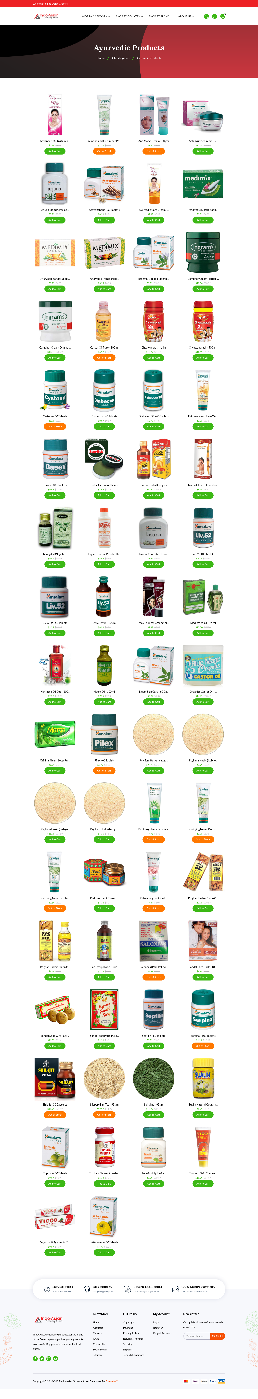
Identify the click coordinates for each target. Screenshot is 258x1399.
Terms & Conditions (133, 1364)
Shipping (127, 1359)
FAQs (96, 1348)
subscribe (217, 1346)
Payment (128, 1337)
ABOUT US (186, 17)
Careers (97, 1343)
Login (156, 1332)
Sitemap (97, 1364)
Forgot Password (162, 1343)
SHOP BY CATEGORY (95, 17)
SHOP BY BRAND (160, 17)
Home (96, 1332)
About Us (98, 1337)
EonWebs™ (111, 1391)
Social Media (100, 1359)
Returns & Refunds (133, 1348)
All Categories (120, 60)
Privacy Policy (131, 1343)
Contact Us (99, 1353)
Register (158, 1337)
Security (127, 1353)
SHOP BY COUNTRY (129, 17)
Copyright (128, 1332)
